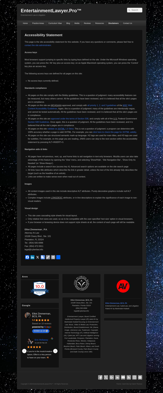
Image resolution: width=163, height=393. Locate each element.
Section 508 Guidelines (38, 122)
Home (25, 23)
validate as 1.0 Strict (60, 129)
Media (76, 23)
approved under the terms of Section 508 (69, 119)
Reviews (87, 23)
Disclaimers (113, 23)
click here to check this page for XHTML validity (114, 132)
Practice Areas (38, 23)
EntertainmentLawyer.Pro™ (51, 10)
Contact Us (127, 23)
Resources (99, 23)
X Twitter (106, 377)
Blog (68, 23)
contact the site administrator (38, 45)
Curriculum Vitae (55, 23)
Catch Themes (137, 384)
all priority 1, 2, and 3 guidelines (101, 105)
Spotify (140, 377)
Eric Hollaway (41, 340)
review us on (41, 331)
